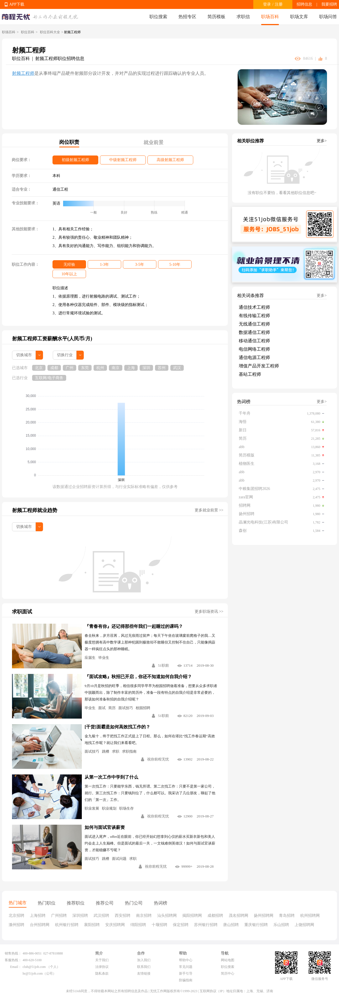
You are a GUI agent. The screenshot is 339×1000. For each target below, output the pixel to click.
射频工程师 (23, 73)
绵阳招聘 (138, 925)
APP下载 (16, 4)
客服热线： (13, 960)
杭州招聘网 (310, 915)
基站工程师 (250, 374)
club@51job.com (34, 967)
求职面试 (22, 611)
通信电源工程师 (254, 357)
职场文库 (299, 16)
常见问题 (185, 967)
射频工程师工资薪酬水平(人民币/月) (52, 338)
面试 (102, 708)
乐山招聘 (281, 925)
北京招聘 (16, 915)
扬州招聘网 (263, 915)
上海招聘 (38, 915)
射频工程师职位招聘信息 (59, 58)
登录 (267, 4)
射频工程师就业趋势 (34, 510)
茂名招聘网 (238, 915)
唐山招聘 (231, 925)
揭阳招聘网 (192, 915)
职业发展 (92, 808)
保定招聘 (180, 925)
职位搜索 (158, 16)
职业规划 (109, 808)
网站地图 (227, 960)
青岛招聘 (287, 915)
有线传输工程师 (254, 315)
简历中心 (227, 973)
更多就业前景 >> (209, 510)
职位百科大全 (50, 32)
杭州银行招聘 (66, 925)
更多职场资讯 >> (209, 611)
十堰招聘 (159, 925)
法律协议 (102, 967)
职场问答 (328, 16)
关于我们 (102, 960)
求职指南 (129, 751)
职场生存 (126, 808)
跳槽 (105, 751)
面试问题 (119, 859)
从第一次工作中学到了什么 (111, 777)
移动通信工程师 (254, 340)
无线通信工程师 (254, 324)
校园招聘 (143, 708)
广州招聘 (59, 915)
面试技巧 (125, 708)
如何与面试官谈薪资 (105, 827)
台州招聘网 (39, 925)
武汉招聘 (101, 915)
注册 (279, 4)
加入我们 (144, 960)
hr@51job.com (33, 973)
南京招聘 (144, 915)
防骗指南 (185, 980)
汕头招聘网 (167, 915)
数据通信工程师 (254, 332)
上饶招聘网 (304, 925)
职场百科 (270, 16)
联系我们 (144, 967)
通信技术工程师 (254, 307)
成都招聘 (215, 915)
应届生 (90, 657)
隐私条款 (102, 973)
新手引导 (185, 973)
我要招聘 (329, 4)
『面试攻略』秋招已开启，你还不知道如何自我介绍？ (138, 676)
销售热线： (13, 953)
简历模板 (216, 16)
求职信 (243, 16)
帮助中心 (185, 960)
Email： (16, 967)
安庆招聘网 (115, 925)
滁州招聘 (16, 925)
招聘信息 (304, 4)
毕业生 (103, 657)
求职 (115, 751)
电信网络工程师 (254, 349)
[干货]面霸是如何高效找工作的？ (117, 726)
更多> (322, 141)
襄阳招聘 (92, 925)
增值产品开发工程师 (259, 365)
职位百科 (27, 32)
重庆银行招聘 (256, 925)
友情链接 (144, 973)
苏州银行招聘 (206, 925)
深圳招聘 (80, 915)
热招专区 (187, 16)
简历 (112, 708)
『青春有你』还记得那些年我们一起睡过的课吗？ (134, 626)
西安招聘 (122, 915)
